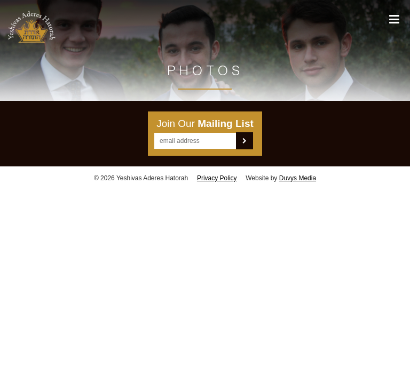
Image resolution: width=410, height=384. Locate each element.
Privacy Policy (217, 178)
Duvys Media (297, 178)
